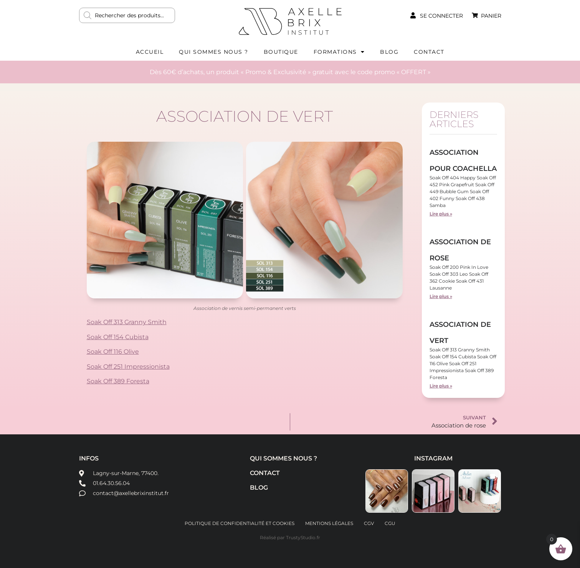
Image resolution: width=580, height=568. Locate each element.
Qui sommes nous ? (213, 51)
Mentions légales (329, 523)
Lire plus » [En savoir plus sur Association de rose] (441, 296)
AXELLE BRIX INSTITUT (290, 21)
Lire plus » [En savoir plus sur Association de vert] (441, 386)
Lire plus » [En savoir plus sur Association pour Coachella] (441, 214)
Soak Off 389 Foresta (118, 381)
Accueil (150, 51)
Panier (491, 15)
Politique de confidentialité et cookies (239, 523)
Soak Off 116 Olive (113, 351)
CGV (369, 523)
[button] (387, 491)
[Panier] (475, 15)
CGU (390, 523)
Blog (389, 51)
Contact (429, 51)
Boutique (281, 51)
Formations (339, 51)
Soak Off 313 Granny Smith (127, 322)
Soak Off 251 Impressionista (128, 366)
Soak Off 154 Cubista (118, 337)
